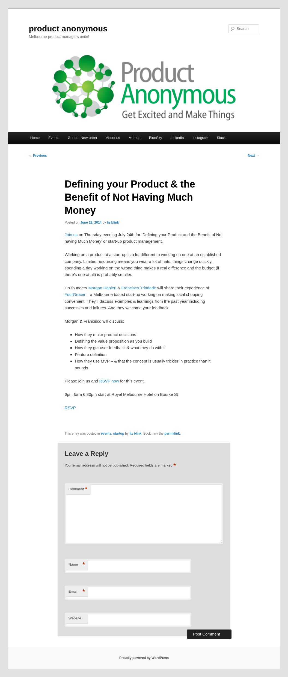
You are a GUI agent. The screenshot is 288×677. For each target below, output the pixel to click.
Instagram (200, 138)
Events (53, 138)
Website (75, 618)
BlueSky (155, 138)
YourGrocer (75, 294)
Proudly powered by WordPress (144, 658)
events (106, 433)
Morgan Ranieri (102, 288)
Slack (221, 138)
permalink (172, 433)
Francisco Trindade (138, 288)
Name (77, 565)
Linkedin (177, 138)
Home (35, 138)
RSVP (70, 407)
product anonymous (68, 28)
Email (77, 592)
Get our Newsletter (82, 138)
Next (253, 156)
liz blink (113, 222)
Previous (38, 156)
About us (113, 138)
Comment (78, 489)
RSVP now (109, 381)
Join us (71, 234)
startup (118, 433)
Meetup (134, 138)
